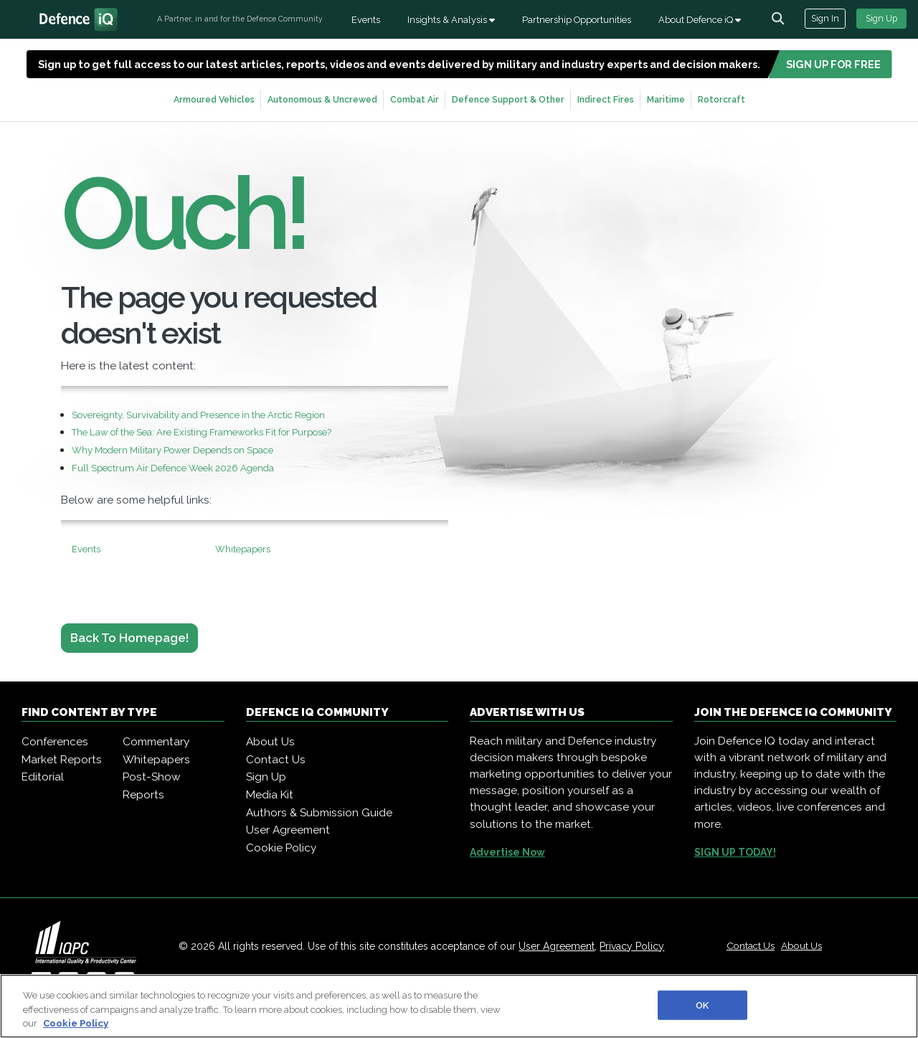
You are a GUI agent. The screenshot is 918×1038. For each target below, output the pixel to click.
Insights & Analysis (451, 19)
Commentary (156, 741)
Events (365, 19)
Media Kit (269, 794)
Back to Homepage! (129, 638)
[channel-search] (778, 18)
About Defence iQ (699, 19)
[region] (459, 1006)
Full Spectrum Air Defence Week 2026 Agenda (173, 468)
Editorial (43, 776)
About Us (270, 741)
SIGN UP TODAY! (735, 852)
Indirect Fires (605, 99)
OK (702, 1004)
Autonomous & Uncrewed (322, 99)
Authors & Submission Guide (319, 812)
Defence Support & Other (508, 99)
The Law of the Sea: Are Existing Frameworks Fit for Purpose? (201, 432)
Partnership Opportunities (576, 19)
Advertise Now (507, 852)
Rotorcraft (721, 99)
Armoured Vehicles (214, 99)
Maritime (666, 99)
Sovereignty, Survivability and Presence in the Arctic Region (198, 415)
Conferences (55, 741)
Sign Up (881, 18)
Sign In (825, 18)
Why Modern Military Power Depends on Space (172, 450)
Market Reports (62, 759)
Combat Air (414, 99)
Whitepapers (242, 549)
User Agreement (288, 830)
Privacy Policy (632, 946)
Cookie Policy (281, 847)
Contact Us (276, 759)
